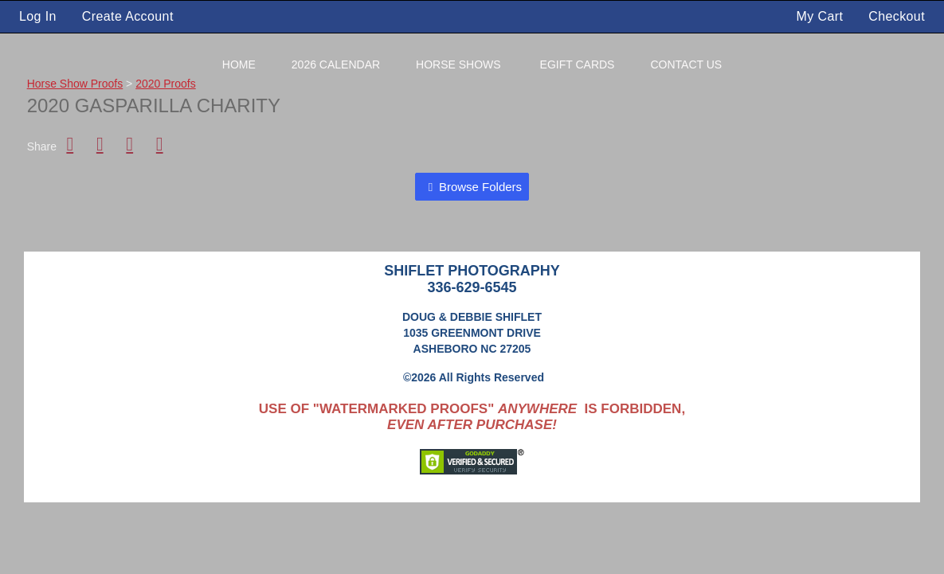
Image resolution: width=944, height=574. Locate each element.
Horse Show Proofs (75, 83)
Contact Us (686, 64)
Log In (38, 16)
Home (239, 64)
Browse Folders (480, 186)
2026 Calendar (336, 64)
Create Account (128, 16)
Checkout (896, 16)
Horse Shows (458, 64)
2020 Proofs (165, 83)
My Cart (822, 16)
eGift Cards (577, 64)
